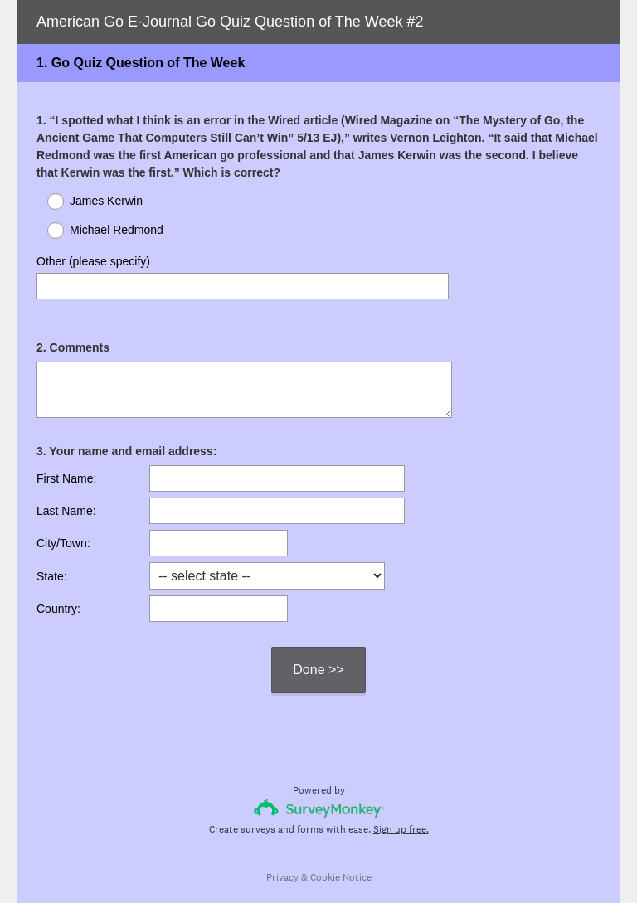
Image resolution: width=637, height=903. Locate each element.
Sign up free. (401, 814)
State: (51, 561)
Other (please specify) (93, 261)
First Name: (66, 463)
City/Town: (63, 528)
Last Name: (66, 495)
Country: (58, 593)
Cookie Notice (341, 862)
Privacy (282, 862)
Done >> (318, 655)
